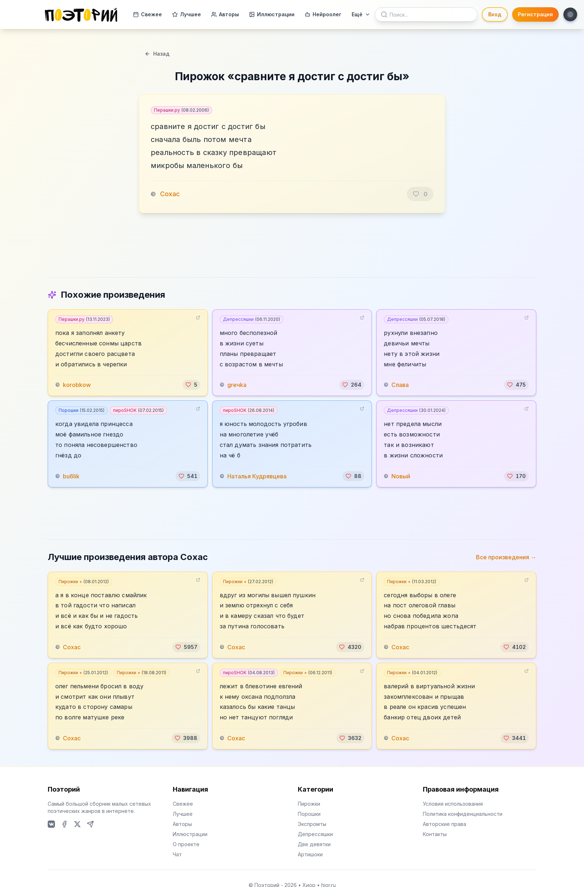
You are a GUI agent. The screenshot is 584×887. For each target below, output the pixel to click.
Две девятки (314, 844)
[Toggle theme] (570, 14)
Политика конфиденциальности (462, 814)
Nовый (400, 476)
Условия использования (453, 804)
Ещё (361, 14)
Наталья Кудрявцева (257, 476)
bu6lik (71, 476)
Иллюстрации (272, 14)
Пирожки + (84, 581)
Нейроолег (323, 14)
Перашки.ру (181, 110)
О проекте (186, 844)
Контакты (435, 834)
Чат (177, 854)
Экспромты (312, 824)
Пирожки (309, 804)
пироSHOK (138, 410)
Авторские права (444, 824)
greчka (236, 384)
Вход (494, 14)
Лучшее (186, 14)
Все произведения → (506, 557)
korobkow (77, 384)
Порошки (81, 410)
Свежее (147, 14)
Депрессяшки (251, 319)
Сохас (170, 194)
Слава (400, 384)
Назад (157, 54)
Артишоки (310, 854)
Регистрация (535, 14)
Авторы (225, 14)
